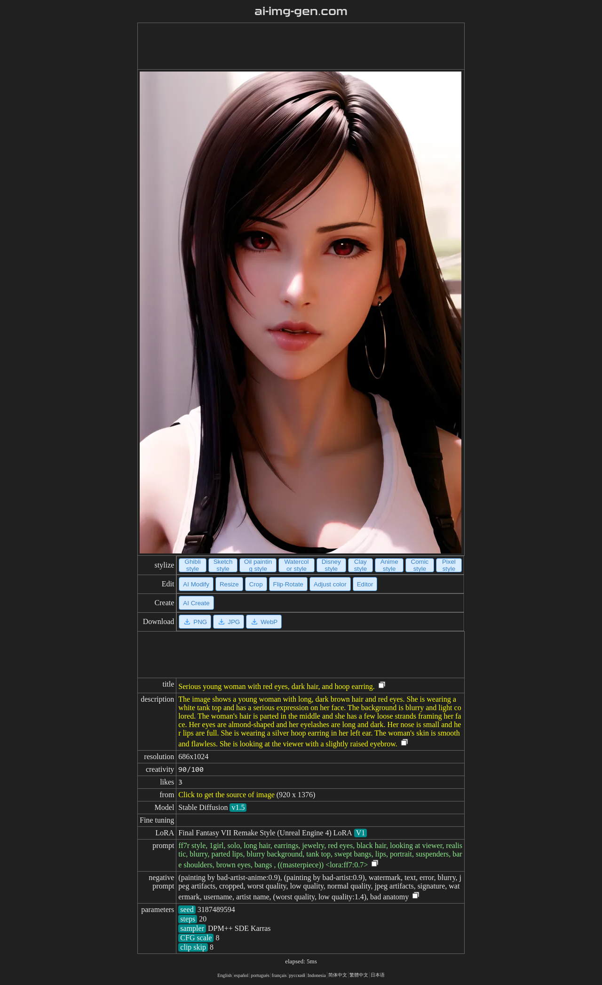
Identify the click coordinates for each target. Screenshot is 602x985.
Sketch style (223, 565)
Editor (365, 584)
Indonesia (317, 975)
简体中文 (337, 974)
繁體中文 (358, 974)
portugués (260, 975)
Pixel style (449, 565)
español (241, 975)
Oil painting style (258, 565)
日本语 (378, 974)
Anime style (389, 565)
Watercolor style (296, 565)
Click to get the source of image (226, 795)
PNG (195, 621)
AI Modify (196, 584)
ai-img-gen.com (301, 11)
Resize (229, 584)
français (279, 975)
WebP (263, 621)
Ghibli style (193, 565)
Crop (256, 584)
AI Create (196, 603)
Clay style (360, 565)
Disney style (331, 565)
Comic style (420, 565)
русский (297, 975)
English (224, 975)
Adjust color (330, 584)
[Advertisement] (301, 46)
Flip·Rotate (288, 584)
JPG (228, 621)
